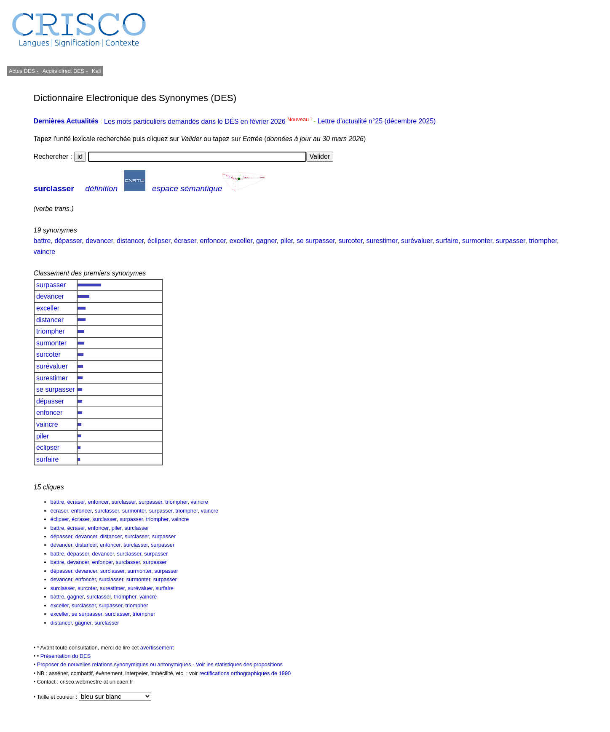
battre (42, 240)
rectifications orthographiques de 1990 (245, 673)
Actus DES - (23, 71)
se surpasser (316, 240)
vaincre (45, 251)
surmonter (477, 240)
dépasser (68, 240)
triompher (543, 240)
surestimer (381, 240)
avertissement (157, 647)
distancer (130, 240)
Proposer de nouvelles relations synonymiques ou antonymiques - (116, 664)
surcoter (351, 240)
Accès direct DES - (65, 71)
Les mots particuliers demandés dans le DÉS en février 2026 (208, 121)
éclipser (158, 240)
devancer (99, 240)
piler (287, 240)
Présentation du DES (65, 656)
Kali (96, 71)
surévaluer (416, 240)
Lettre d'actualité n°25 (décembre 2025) (377, 121)
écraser (185, 240)
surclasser (54, 188)
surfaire (447, 240)
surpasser (510, 240)
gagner (266, 240)
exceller (241, 240)
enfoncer (213, 240)
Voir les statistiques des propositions (239, 664)
